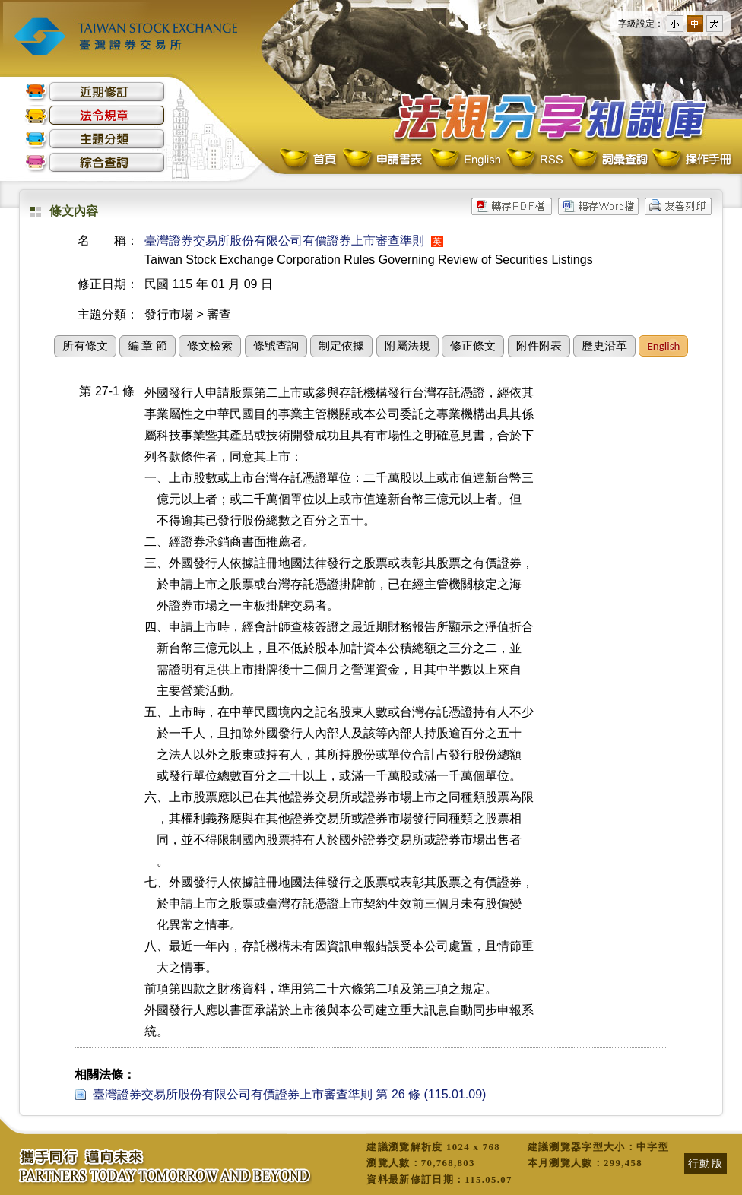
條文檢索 (210, 346)
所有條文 (85, 346)
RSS (534, 160)
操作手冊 (691, 160)
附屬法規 (407, 346)
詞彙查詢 (607, 160)
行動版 (705, 1163)
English (465, 160)
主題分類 (95, 138)
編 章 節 (147, 346)
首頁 (309, 160)
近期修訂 (95, 91)
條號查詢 (276, 346)
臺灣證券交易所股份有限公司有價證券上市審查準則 (284, 240)
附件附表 (539, 346)
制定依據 (341, 346)
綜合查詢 (95, 162)
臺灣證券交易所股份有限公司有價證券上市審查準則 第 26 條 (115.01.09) (289, 1094)
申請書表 (383, 160)
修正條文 (473, 346)
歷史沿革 (604, 346)
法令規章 (95, 115)
